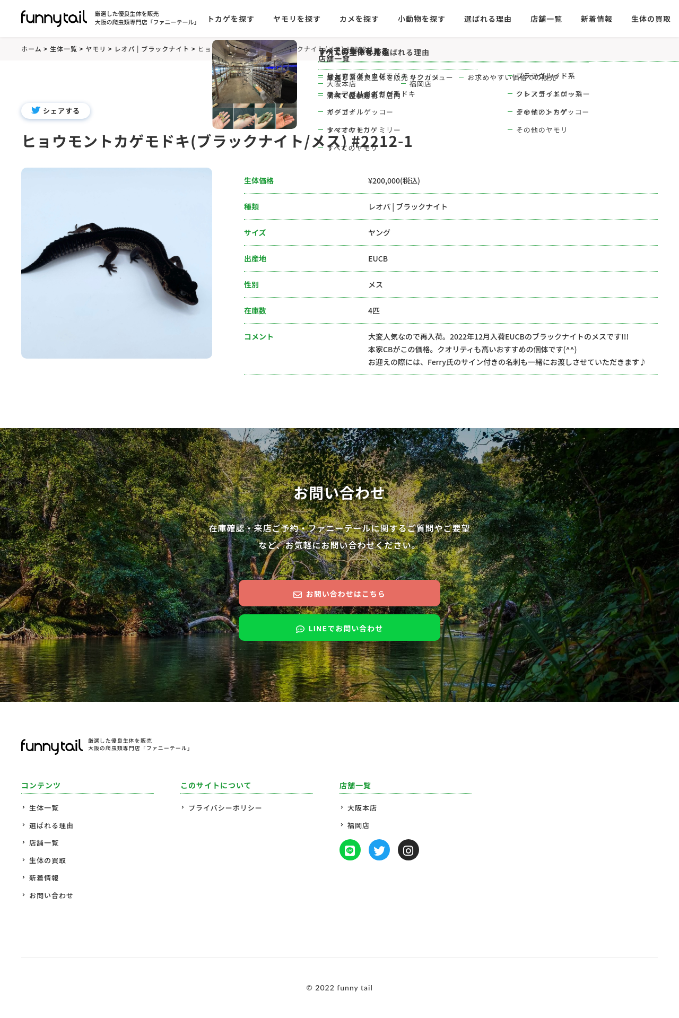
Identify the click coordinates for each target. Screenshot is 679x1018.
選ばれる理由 (51, 825)
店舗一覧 (44, 842)
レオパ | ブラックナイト (408, 206)
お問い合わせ (51, 895)
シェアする (55, 111)
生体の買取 (651, 18)
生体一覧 (44, 807)
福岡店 (358, 825)
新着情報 (597, 18)
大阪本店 (362, 807)
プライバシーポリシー (225, 807)
